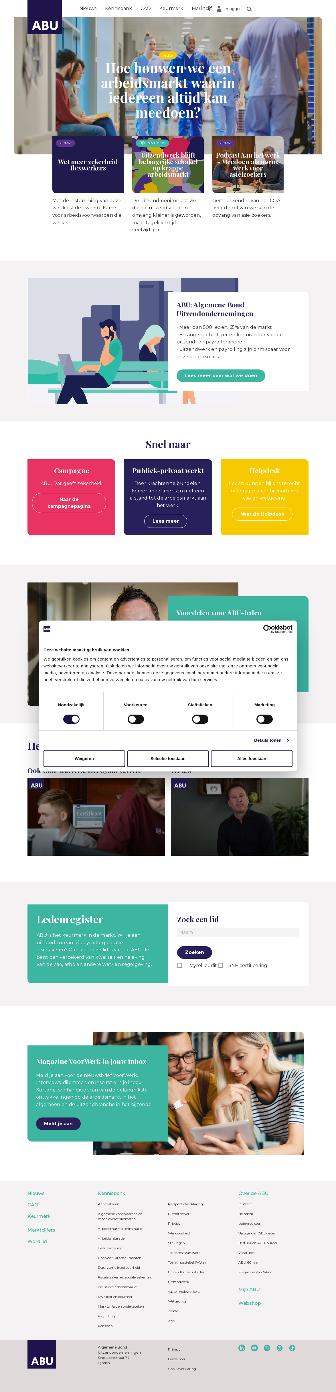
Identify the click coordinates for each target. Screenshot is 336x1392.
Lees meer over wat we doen (221, 375)
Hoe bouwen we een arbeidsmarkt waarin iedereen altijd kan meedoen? (168, 89)
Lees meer (166, 521)
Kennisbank (118, 8)
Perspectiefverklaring (185, 1204)
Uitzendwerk (178, 1282)
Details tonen (267, 740)
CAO (146, 8)
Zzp (171, 1321)
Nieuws (88, 8)
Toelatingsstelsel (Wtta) (187, 1262)
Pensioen (105, 1326)
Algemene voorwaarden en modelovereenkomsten (120, 1216)
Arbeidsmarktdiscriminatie (120, 1228)
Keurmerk (171, 8)
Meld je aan (58, 1123)
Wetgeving (177, 1301)
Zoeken (194, 952)
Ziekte (173, 1311)
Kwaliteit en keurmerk (116, 1296)
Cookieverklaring (182, 1369)
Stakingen (176, 1243)
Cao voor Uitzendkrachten (119, 1258)
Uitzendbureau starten (186, 1272)
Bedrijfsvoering (110, 1248)
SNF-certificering (247, 965)
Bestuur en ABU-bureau (258, 1243)
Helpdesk (245, 1214)
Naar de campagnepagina (69, 503)
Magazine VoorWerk (255, 1272)
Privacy (174, 1223)
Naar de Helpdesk (262, 514)
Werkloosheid (179, 1233)
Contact (245, 1204)
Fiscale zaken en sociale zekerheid (125, 1277)
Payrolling (106, 1316)
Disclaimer (176, 1359)
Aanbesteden (108, 1204)
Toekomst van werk (184, 1252)
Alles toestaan (251, 758)
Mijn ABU (249, 1289)
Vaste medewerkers (183, 1291)
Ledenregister (249, 1223)
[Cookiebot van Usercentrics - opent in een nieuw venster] (267, 629)
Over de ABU (270, 8)
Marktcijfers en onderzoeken (121, 1306)
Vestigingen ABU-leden (257, 1233)
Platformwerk (179, 1214)
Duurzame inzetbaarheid (119, 1267)
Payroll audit (201, 965)
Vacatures (246, 1252)
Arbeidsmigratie (111, 1238)
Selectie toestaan (168, 758)
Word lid (237, 8)
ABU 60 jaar (248, 1262)
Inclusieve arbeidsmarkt (117, 1287)
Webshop (249, 1303)
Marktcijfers (205, 8)
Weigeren (84, 758)
